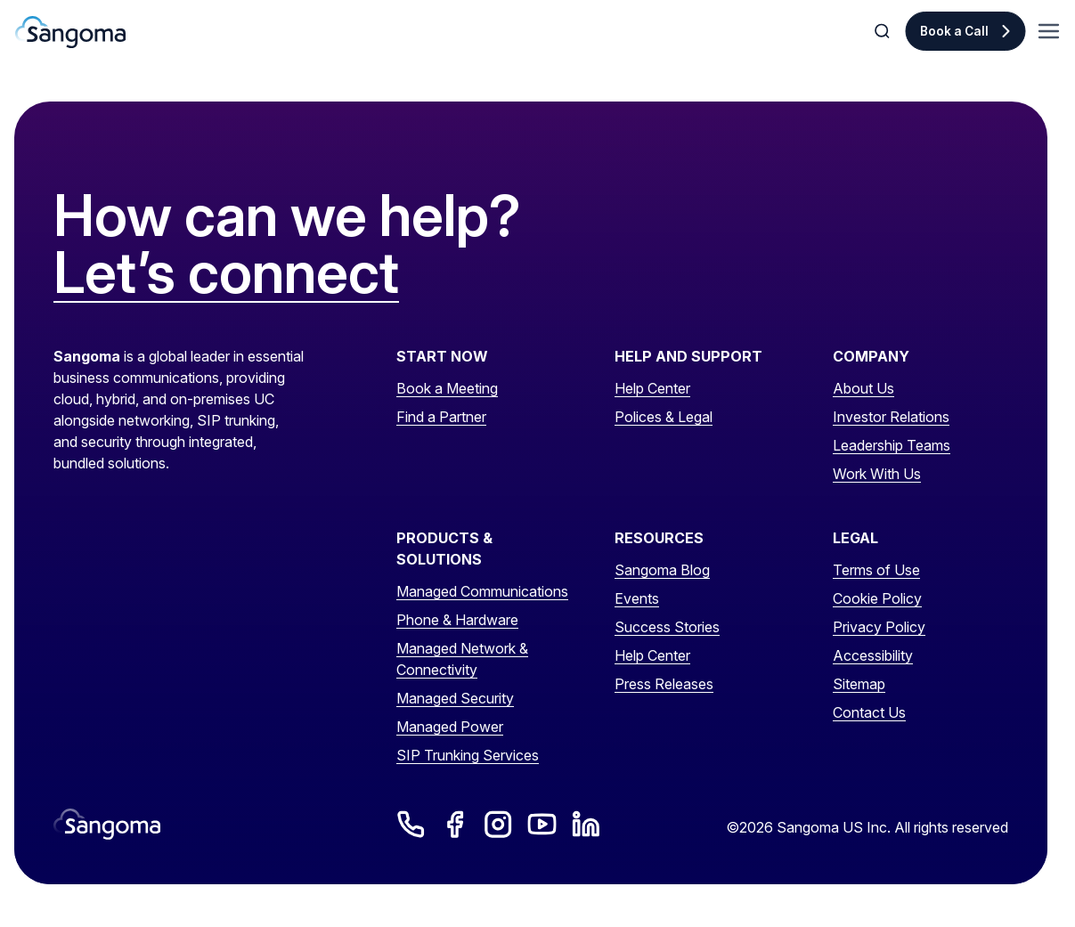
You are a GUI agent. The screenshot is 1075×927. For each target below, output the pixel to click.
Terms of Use (876, 570)
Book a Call (954, 31)
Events (637, 598)
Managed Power (449, 727)
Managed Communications (482, 591)
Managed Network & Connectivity (462, 659)
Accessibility (873, 655)
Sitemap (859, 684)
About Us (863, 388)
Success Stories (667, 627)
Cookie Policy (877, 598)
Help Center (652, 388)
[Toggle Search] (883, 31)
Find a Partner (441, 417)
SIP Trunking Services (467, 755)
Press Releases (664, 684)
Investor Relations (891, 417)
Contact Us (869, 712)
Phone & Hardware (457, 620)
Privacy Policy (879, 627)
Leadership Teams (891, 445)
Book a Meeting (447, 388)
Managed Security (455, 698)
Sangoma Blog (662, 570)
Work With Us (877, 474)
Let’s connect (226, 273)
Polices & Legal (664, 417)
